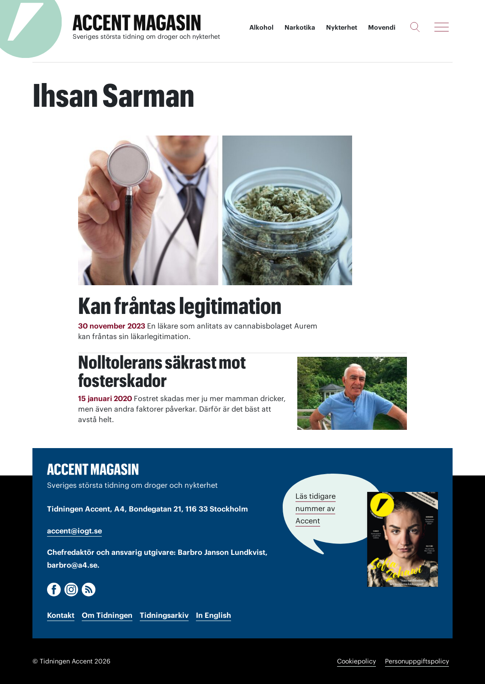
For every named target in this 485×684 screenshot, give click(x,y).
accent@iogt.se (74, 530)
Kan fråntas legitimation (179, 305)
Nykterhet (341, 27)
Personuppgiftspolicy (417, 661)
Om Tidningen (107, 615)
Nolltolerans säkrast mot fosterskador (162, 371)
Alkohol (261, 27)
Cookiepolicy (356, 661)
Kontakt (60, 615)
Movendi (381, 27)
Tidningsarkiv (164, 615)
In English (213, 615)
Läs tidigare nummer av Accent (315, 508)
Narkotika (300, 27)
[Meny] (442, 27)
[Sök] (414, 27)
